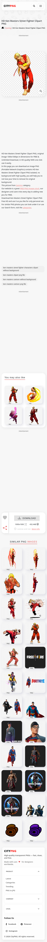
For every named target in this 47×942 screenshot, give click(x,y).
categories (27, 207)
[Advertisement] (24, 43)
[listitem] (11, 924)
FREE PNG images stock (29, 188)
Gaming (19, 185)
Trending (9, 886)
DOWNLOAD (27, 518)
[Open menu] (40, 6)
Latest (8, 879)
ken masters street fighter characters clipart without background (20, 269)
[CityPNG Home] (10, 6)
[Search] (34, 6)
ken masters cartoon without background (19, 279)
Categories (10, 882)
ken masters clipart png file (14, 275)
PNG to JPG (10, 890)
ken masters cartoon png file (14, 284)
